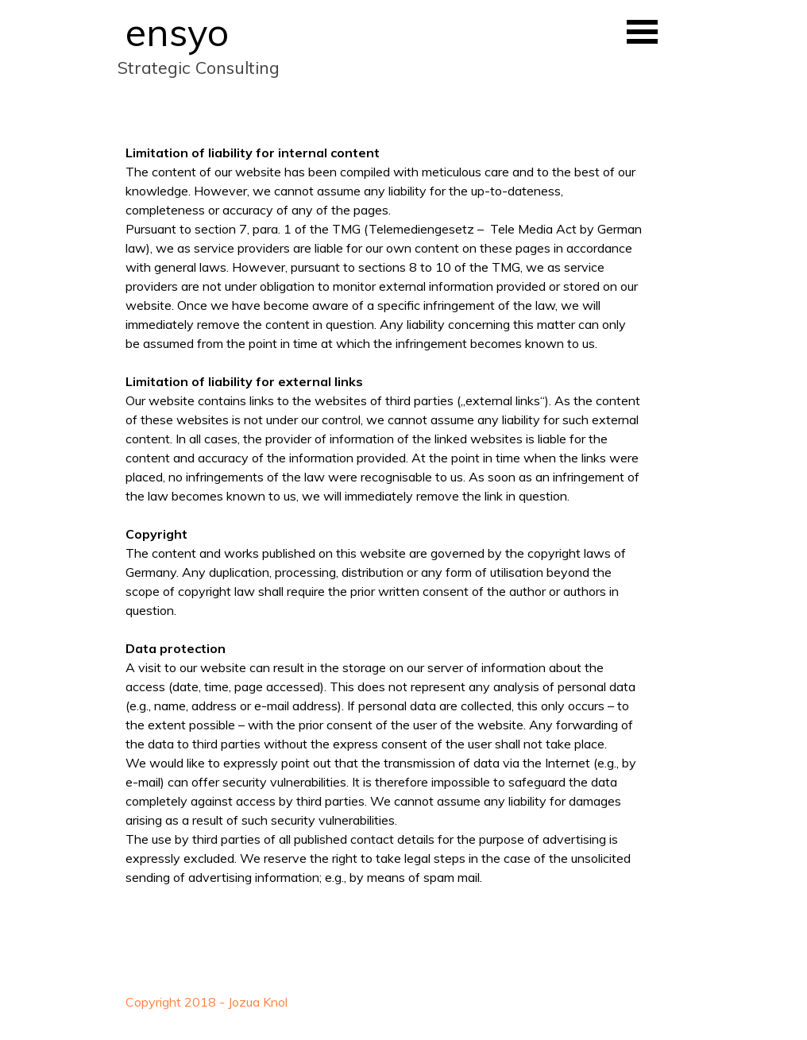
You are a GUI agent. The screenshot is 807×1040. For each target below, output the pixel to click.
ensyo (177, 32)
